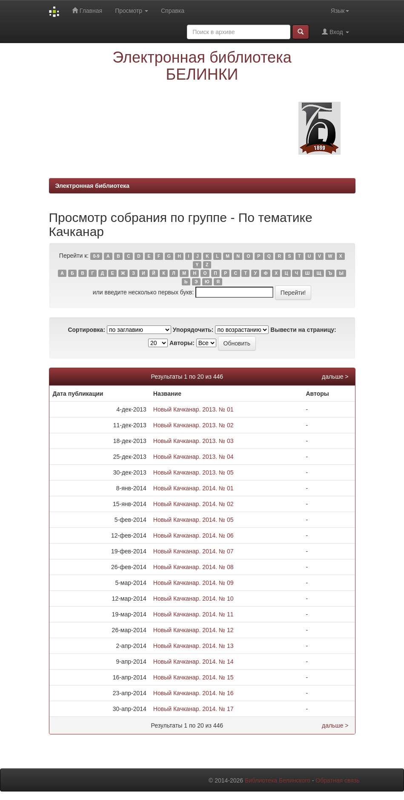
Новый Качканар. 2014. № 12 (193, 630)
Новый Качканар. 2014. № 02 (193, 504)
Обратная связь (337, 780)
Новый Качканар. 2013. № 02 (193, 425)
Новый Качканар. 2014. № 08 (193, 567)
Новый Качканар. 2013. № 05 (193, 472)
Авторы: (182, 343)
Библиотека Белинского (277, 780)
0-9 (96, 256)
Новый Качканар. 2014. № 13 (193, 645)
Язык (340, 10)
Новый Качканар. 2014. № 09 (193, 582)
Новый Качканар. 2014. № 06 (193, 535)
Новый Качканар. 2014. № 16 (193, 693)
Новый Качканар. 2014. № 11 (193, 614)
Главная (87, 10)
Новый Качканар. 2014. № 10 (193, 598)
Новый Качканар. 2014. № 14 (193, 661)
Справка (172, 10)
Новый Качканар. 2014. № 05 (193, 519)
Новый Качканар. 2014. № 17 (193, 708)
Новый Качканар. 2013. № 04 (193, 456)
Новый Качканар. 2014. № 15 (193, 677)
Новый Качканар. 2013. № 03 (193, 440)
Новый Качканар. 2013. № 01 (193, 409)
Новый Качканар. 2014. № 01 (193, 488)
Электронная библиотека (92, 185)
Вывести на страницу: (303, 329)
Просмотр (131, 10)
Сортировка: (86, 329)
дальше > (335, 376)
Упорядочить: (193, 329)
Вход (335, 31)
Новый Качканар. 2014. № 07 (193, 551)
